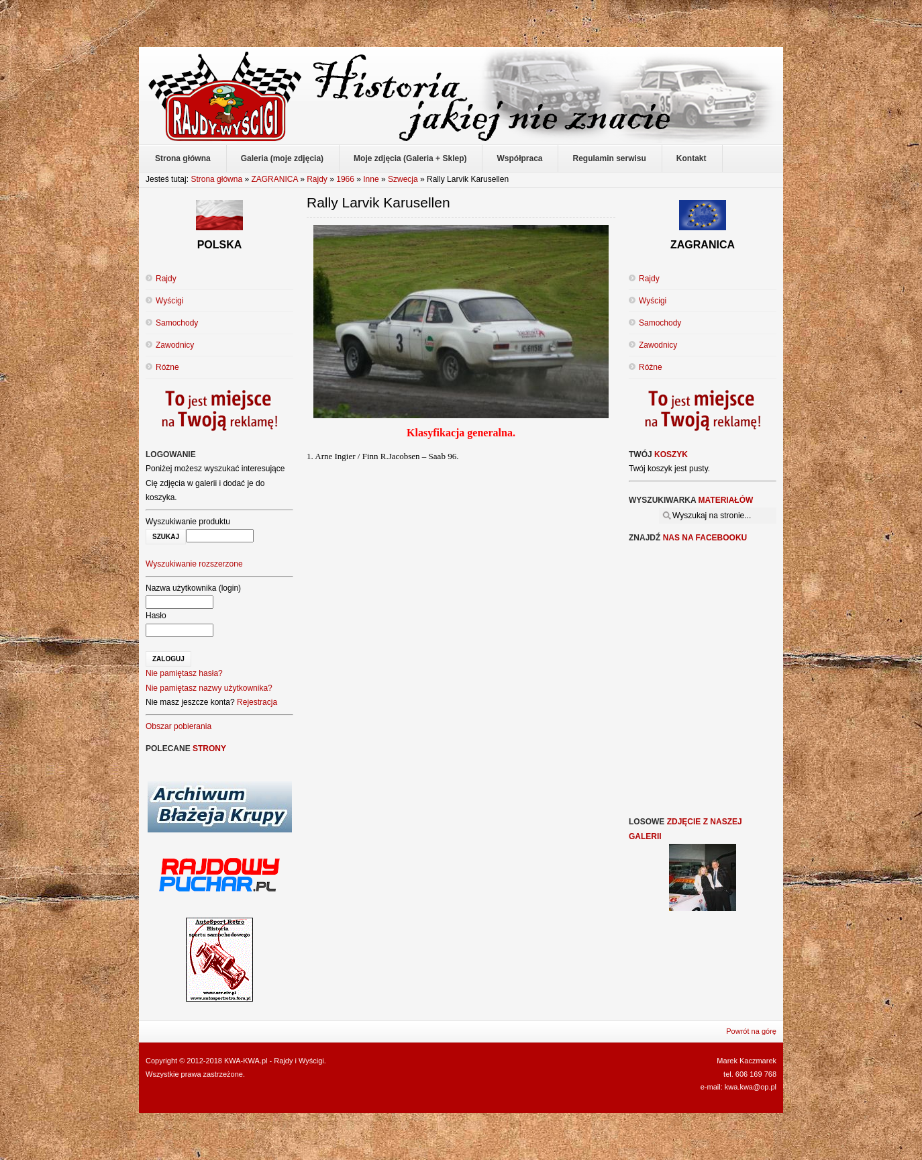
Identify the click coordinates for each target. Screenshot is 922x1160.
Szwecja (403, 179)
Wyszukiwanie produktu (188, 521)
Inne (370, 179)
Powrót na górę (751, 1031)
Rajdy (317, 179)
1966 (345, 179)
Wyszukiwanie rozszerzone (194, 564)
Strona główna (216, 179)
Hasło (156, 615)
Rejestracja (257, 702)
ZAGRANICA (274, 179)
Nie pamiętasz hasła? (184, 673)
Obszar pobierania (178, 726)
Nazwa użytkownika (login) (193, 588)
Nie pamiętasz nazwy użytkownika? (209, 688)
